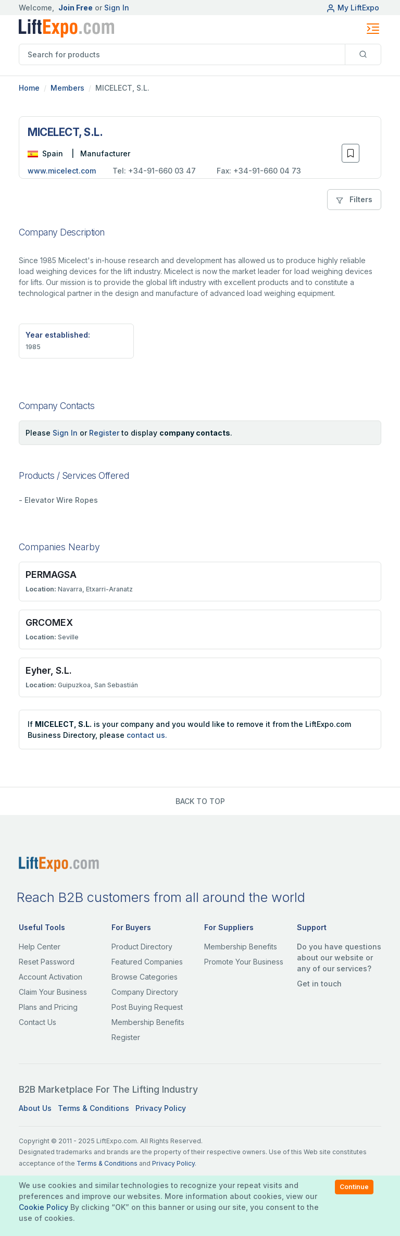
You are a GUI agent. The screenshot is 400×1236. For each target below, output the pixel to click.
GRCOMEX (49, 622)
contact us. (147, 735)
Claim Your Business (53, 991)
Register (104, 432)
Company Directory (144, 991)
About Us (35, 1108)
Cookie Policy (43, 1207)
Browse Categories (144, 976)
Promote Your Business (243, 961)
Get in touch (319, 983)
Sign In (116, 7)
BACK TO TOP (200, 801)
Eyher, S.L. (49, 670)
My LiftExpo (352, 7)
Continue (354, 1187)
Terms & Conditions (93, 1108)
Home (29, 87)
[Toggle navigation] (373, 28)
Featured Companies (147, 961)
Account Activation (50, 976)
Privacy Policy (160, 1108)
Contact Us (37, 1022)
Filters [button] (354, 199)
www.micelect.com (62, 170)
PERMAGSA (51, 574)
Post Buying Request (147, 1007)
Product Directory (141, 946)
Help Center (39, 946)
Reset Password (46, 961)
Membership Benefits (147, 1022)
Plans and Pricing (48, 1007)
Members (67, 87)
